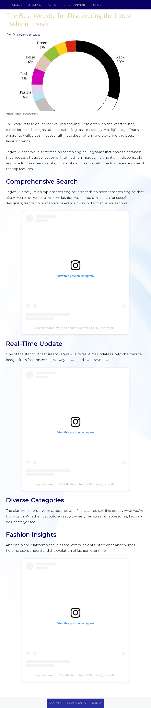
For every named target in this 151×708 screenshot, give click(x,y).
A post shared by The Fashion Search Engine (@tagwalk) (75, 327)
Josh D (11, 34)
